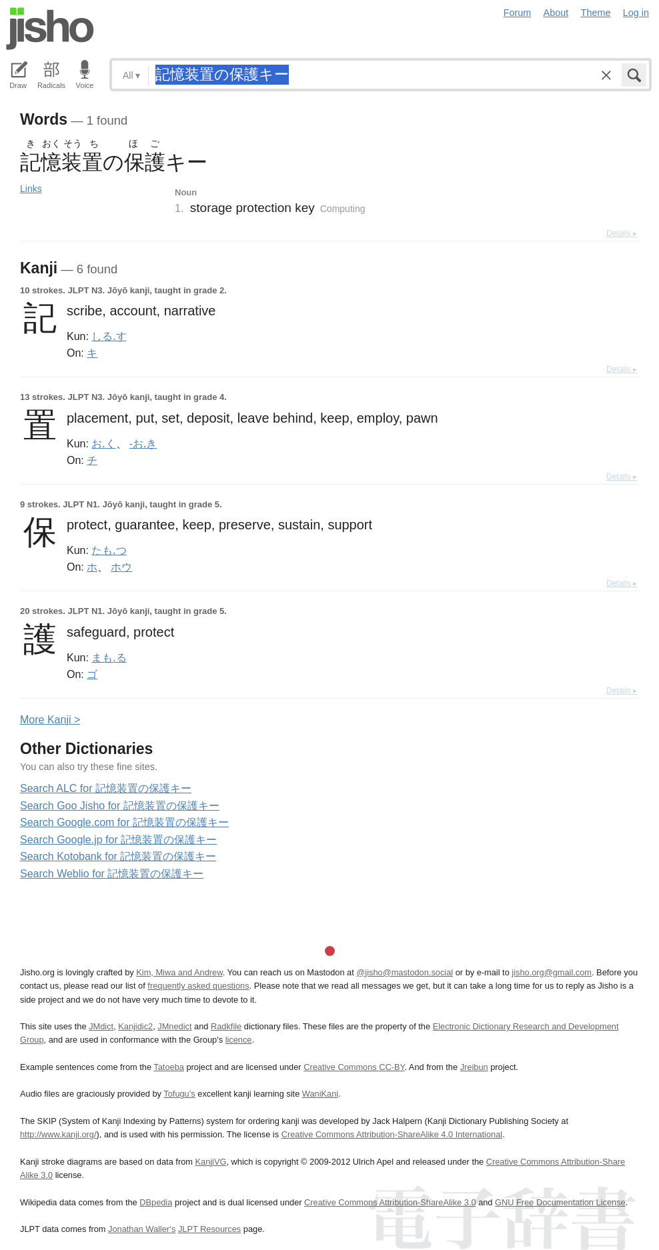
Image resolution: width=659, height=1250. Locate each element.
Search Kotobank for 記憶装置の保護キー (118, 856)
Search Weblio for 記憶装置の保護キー (111, 873)
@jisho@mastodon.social (404, 972)
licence (238, 1040)
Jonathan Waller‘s (141, 1229)
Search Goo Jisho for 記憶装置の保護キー (119, 805)
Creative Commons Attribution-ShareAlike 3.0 (390, 1202)
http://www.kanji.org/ (58, 1134)
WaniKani (320, 1094)
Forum (518, 12)
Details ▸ (621, 233)
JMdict (101, 1026)
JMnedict (174, 1026)
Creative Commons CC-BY (353, 1067)
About (556, 12)
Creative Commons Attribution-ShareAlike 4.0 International (391, 1134)
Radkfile (226, 1026)
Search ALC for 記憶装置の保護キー (105, 788)
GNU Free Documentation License (560, 1202)
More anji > (50, 719)
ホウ (121, 566)
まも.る (108, 657)
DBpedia (155, 1202)
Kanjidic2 (135, 1026)
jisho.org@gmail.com (552, 972)
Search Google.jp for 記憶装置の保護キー (118, 839)
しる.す (108, 336)
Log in (636, 12)
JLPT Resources (209, 1229)
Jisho (50, 28)
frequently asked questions (198, 986)
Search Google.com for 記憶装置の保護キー (124, 822)
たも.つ (108, 550)
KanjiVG (210, 1162)
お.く (103, 443)
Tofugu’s (179, 1094)
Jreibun (474, 1067)
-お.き (143, 443)
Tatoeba (168, 1067)
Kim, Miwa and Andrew (179, 972)
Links (31, 188)
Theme (596, 12)
